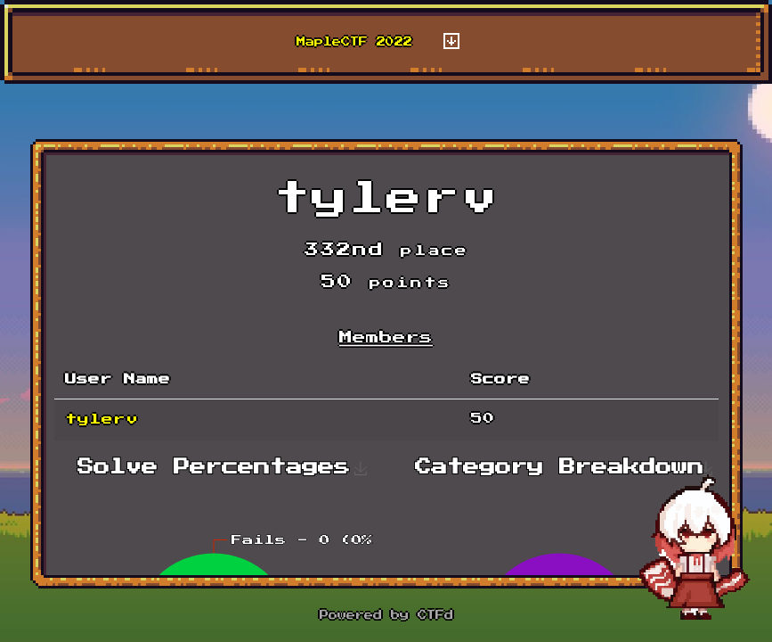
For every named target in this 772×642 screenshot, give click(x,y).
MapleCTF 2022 (354, 41)
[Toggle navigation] (451, 42)
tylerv (101, 419)
